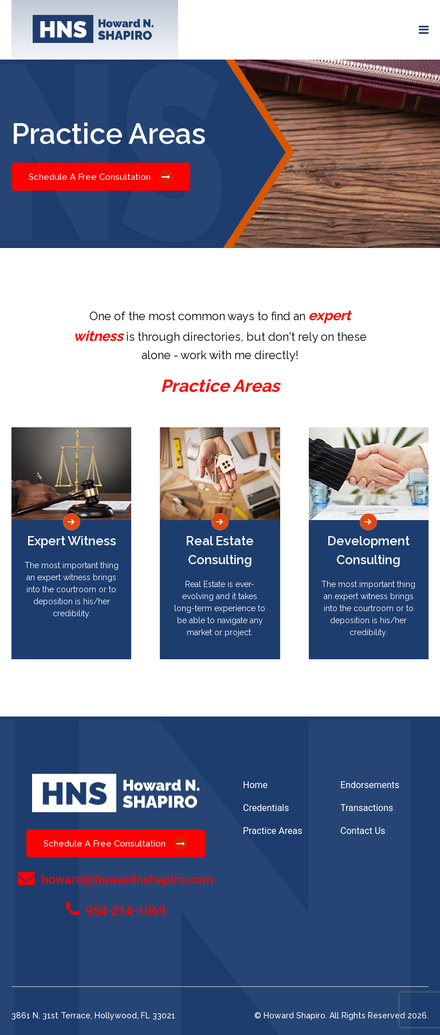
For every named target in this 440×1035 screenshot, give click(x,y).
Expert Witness (71, 540)
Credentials (266, 807)
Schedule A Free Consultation (101, 177)
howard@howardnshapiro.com (127, 879)
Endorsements (369, 785)
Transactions (366, 807)
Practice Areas (272, 830)
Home (255, 785)
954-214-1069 (125, 911)
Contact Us (363, 830)
